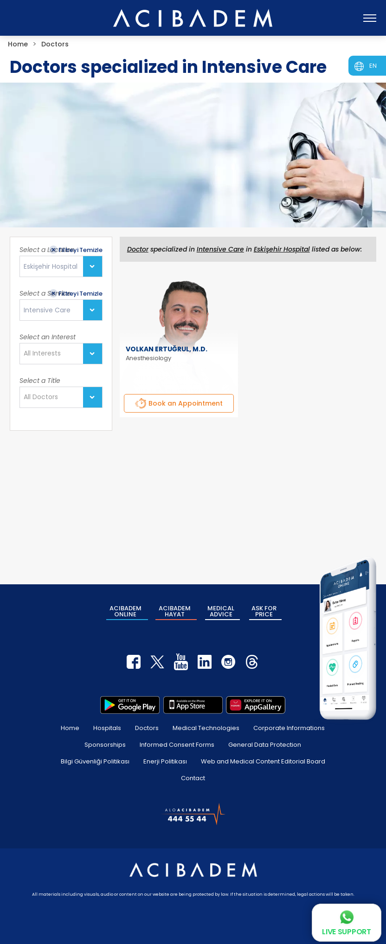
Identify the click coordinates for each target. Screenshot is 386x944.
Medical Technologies (206, 728)
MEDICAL (220, 611)
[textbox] (45, 353)
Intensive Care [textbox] (47, 310)
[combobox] (61, 266)
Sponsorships (105, 744)
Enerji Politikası (165, 761)
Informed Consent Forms (177, 744)
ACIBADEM (125, 611)
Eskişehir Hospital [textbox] (50, 266)
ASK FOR (264, 611)
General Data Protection (264, 744)
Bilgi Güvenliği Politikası (95, 761)
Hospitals (107, 728)
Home (70, 728)
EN (373, 65)
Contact (193, 778)
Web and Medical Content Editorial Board (263, 761)
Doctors (147, 728)
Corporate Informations (289, 728)
